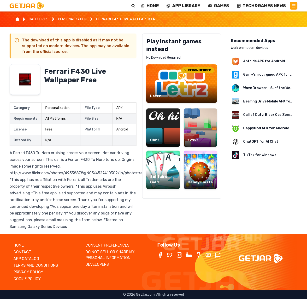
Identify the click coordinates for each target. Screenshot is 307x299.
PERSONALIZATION (72, 19)
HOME (18, 245)
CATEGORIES (38, 19)
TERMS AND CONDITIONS (35, 265)
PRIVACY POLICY (28, 272)
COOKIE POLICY (27, 278)
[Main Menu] (293, 6)
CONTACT (22, 252)
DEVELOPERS (97, 264)
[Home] (17, 19)
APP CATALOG (26, 258)
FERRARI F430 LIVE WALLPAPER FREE (128, 19)
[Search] (133, 6)
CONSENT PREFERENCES (107, 245)
